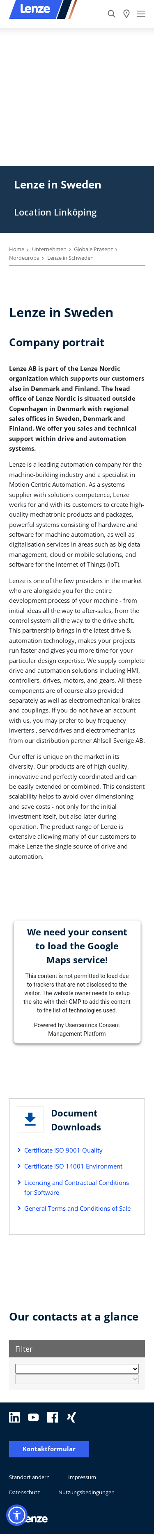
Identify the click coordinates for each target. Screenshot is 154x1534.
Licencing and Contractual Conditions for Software (76, 1187)
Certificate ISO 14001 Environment (73, 1166)
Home (16, 249)
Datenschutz (24, 1492)
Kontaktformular (49, 1449)
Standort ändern (29, 1477)
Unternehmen (49, 249)
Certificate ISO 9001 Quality (63, 1150)
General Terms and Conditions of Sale (77, 1208)
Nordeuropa (24, 257)
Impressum (82, 1477)
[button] (16, 1515)
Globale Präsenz (93, 249)
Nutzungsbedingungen (86, 1492)
